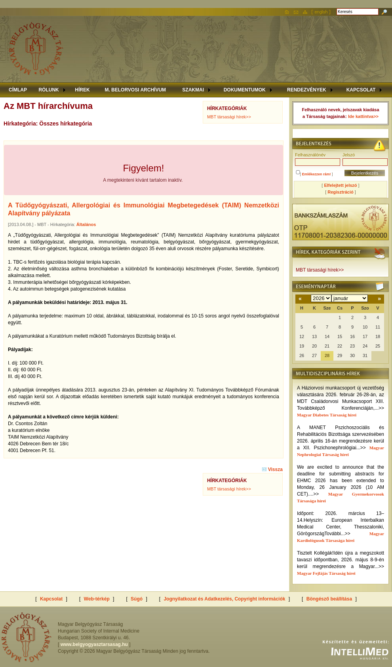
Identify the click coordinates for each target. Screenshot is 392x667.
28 (327, 355)
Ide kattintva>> (363, 116)
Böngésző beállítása (329, 599)
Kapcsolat (51, 599)
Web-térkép (97, 599)
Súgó (137, 599)
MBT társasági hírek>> (229, 116)
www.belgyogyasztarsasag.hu (94, 644)
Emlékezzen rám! (316, 174)
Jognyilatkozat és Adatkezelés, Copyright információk (224, 599)
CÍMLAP (18, 89)
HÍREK (82, 89)
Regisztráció (340, 192)
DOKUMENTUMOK (245, 89)
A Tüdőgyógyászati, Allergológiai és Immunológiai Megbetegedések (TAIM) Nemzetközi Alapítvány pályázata (143, 209)
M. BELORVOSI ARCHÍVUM (135, 89)
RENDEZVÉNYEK (306, 89)
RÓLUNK (48, 89)
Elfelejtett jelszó (340, 185)
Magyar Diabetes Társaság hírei (326, 414)
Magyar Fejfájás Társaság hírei (326, 573)
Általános (86, 224)
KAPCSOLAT (361, 89)
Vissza (272, 469)
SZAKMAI (193, 89)
